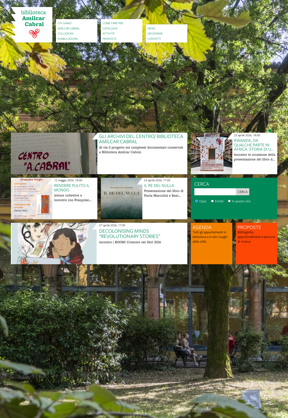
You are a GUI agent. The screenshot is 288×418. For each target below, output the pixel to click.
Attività (108, 33)
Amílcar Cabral (69, 28)
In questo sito (239, 201)
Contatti (154, 39)
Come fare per (113, 23)
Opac (201, 201)
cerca (201, 183)
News (151, 28)
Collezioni (65, 33)
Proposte (109, 39)
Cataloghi (110, 28)
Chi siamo (64, 23)
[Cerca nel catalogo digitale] (212, 201)
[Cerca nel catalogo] (196, 201)
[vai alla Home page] (31, 24)
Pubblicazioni (68, 39)
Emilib (217, 201)
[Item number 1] (270, 131)
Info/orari (155, 33)
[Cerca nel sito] (229, 201)
